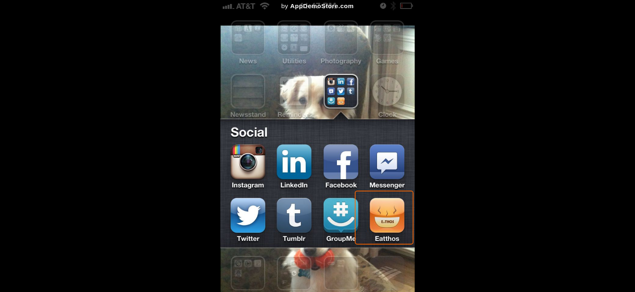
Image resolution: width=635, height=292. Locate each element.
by (317, 5)
